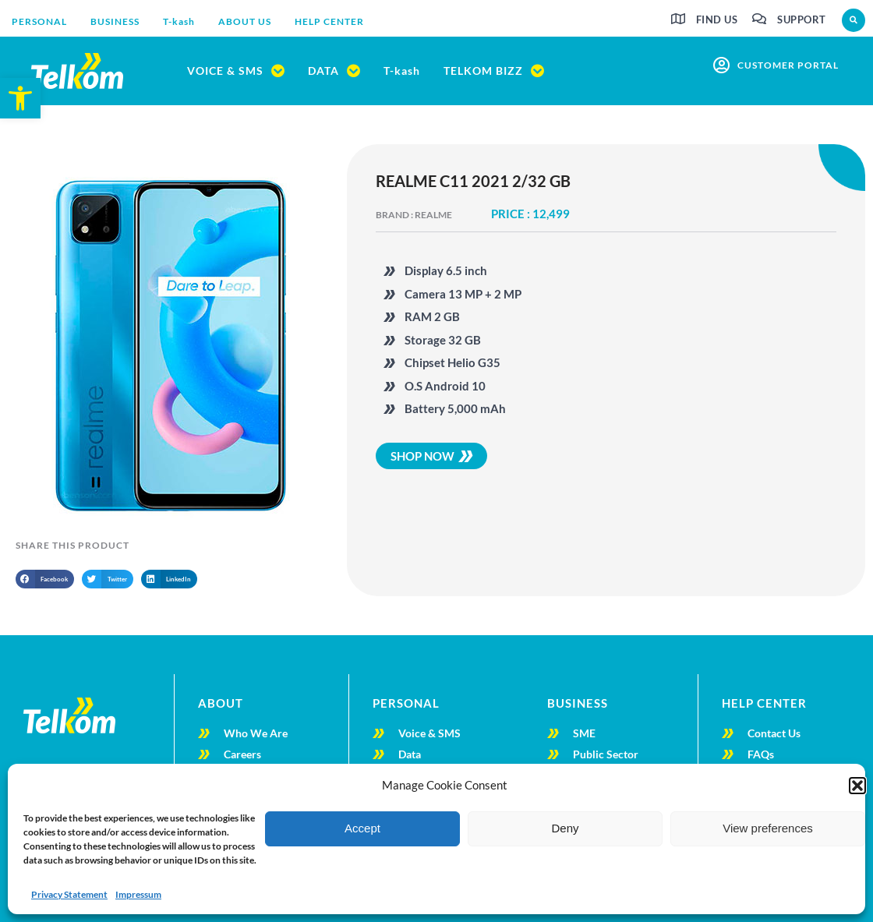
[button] (857, 785)
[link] (20, 98)
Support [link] (801, 19)
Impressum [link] (138, 894)
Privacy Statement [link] (69, 894)
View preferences (768, 828)
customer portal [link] (788, 65)
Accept (362, 828)
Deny (564, 828)
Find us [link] (717, 19)
